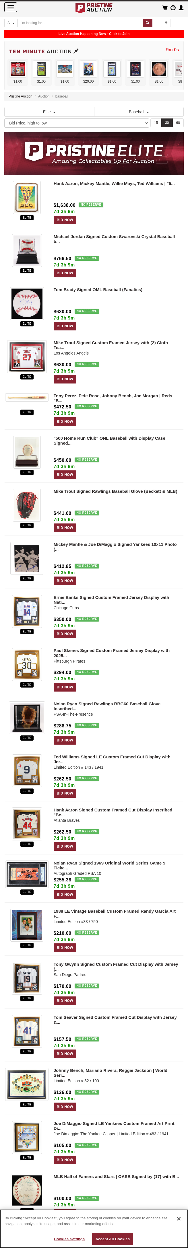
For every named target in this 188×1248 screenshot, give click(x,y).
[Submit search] (147, 23)
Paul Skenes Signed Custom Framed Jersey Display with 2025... (112, 653)
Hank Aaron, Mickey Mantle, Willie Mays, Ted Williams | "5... (114, 183)
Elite (49, 112)
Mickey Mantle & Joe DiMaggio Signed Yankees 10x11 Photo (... (115, 547)
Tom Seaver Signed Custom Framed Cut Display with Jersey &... (115, 1020)
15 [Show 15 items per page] (156, 123)
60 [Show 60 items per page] (178, 123)
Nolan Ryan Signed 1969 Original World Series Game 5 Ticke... (109, 865)
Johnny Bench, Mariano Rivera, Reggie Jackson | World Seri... (111, 1073)
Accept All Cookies (112, 1239)
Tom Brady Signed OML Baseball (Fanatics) (98, 289)
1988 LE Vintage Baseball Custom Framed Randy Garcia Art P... (115, 913)
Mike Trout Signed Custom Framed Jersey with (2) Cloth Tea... (111, 345)
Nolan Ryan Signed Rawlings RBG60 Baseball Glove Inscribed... (107, 706)
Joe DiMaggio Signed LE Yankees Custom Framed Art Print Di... (114, 1126)
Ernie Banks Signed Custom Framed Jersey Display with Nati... (111, 600)
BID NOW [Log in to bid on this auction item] (65, 220)
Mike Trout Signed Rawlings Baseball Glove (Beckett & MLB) (115, 491)
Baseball (139, 112)
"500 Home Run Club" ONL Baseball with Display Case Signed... (109, 440)
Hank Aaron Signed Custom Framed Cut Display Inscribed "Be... (113, 812)
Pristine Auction (20, 96)
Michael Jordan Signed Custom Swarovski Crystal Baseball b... (114, 239)
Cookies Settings (69, 1239)
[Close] (179, 1218)
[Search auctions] (80, 23)
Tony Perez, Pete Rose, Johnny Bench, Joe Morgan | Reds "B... (113, 398)
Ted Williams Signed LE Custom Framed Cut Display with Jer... (112, 759)
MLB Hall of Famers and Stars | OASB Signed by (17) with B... (116, 1176)
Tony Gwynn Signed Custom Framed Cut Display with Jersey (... (116, 966)
